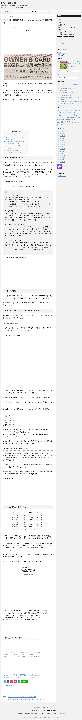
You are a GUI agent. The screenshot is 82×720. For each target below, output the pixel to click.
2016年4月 (62, 162)
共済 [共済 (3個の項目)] (73, 117)
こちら (45, 611)
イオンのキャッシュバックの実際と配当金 (15, 141)
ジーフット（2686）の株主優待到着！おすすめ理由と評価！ (35, 675)
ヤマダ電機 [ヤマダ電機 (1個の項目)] (69, 112)
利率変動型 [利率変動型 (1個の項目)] (78, 117)
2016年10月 (63, 155)
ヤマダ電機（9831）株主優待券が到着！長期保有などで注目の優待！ (9, 675)
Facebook (33, 11)
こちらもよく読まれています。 (14, 152)
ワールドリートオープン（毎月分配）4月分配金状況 (22, 697)
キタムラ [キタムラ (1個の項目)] (66, 110)
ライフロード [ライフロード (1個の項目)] (74, 112)
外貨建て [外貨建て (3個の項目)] (63, 119)
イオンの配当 (8, 139)
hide (19, 131)
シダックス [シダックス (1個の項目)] (71, 110)
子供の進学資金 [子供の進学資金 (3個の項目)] (71, 119)
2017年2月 (62, 149)
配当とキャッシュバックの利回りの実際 (17, 148)
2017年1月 (62, 151)
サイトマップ (8, 11)
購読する (61, 16)
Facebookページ (62, 43)
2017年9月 (62, 136)
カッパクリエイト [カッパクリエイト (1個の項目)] (60, 110)
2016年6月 (62, 157)
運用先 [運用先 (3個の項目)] (77, 122)
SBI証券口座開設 (28, 574)
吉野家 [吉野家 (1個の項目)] (58, 119)
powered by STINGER (54, 717)
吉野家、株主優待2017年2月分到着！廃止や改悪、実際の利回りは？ (26, 699)
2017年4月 (62, 144)
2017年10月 (63, 134)
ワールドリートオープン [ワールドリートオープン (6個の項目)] (68, 113)
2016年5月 (62, 160)
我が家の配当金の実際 (12, 143)
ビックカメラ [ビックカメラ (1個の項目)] (63, 112)
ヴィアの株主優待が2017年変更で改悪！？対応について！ (22, 675)
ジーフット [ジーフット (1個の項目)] (75, 110)
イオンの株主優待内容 (10, 135)
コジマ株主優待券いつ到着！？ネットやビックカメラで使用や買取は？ (21, 654)
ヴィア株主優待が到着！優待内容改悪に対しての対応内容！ (9, 654)
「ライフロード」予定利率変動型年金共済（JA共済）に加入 (74, 64)
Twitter (21, 11)
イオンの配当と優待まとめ (11, 150)
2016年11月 (63, 153)
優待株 (8, 686)
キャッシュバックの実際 (13, 146)
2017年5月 (62, 142)
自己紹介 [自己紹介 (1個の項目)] (72, 122)
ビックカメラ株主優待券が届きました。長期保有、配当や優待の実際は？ (34, 655)
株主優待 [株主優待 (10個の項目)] (65, 122)
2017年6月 (62, 140)
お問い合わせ (46, 11)
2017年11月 (63, 131)
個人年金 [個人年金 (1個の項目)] (70, 117)
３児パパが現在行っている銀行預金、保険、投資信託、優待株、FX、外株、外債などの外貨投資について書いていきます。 (41, 713)
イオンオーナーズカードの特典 (14, 137)
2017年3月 (62, 147)
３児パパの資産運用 (9, 3)
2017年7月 (62, 138)
